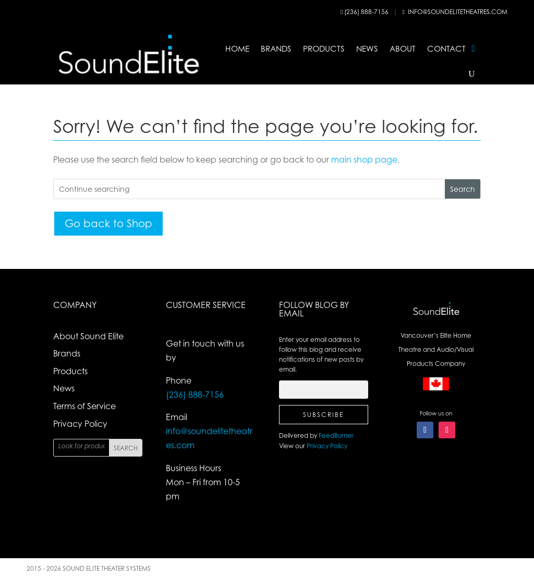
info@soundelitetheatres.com (457, 12)
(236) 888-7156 (367, 12)
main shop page (364, 159)
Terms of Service (84, 406)
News (367, 49)
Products (324, 49)
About (403, 49)
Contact (446, 49)
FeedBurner (336, 435)
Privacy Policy (80, 424)
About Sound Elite (88, 336)
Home (237, 49)
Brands (276, 49)
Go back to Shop (108, 223)
